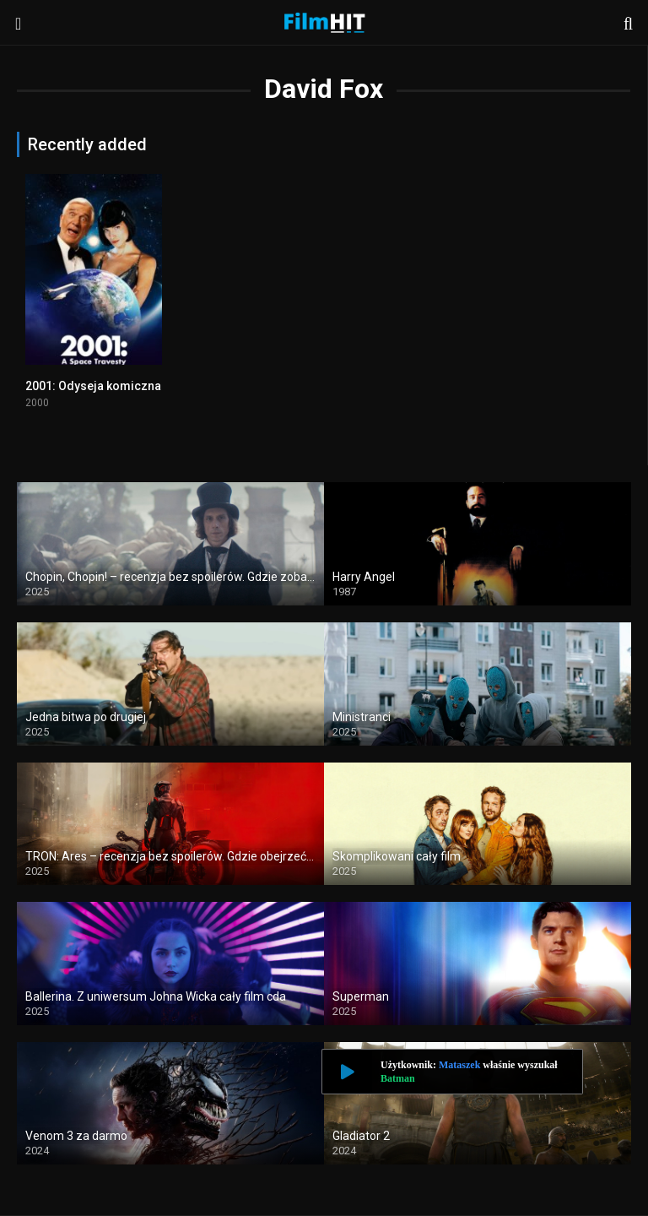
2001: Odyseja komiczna (93, 386)
